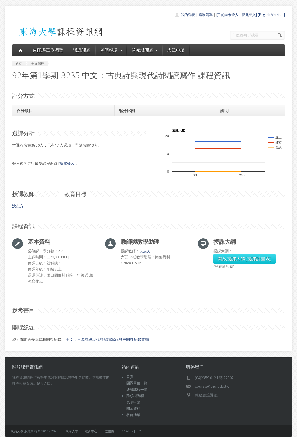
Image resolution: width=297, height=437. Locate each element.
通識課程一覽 (136, 389)
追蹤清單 (206, 14)
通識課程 (81, 50)
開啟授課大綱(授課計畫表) (244, 258)
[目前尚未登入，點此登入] (236, 14)
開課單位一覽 (136, 383)
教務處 (109, 431)
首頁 (129, 376)
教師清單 (133, 414)
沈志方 (17, 206)
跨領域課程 (144, 50)
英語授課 (111, 50)
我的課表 (188, 14)
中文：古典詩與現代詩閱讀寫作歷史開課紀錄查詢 (107, 339)
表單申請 (176, 50)
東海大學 (17, 431)
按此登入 (67, 163)
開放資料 (133, 408)
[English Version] (271, 14)
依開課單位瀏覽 (48, 50)
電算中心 (91, 431)
